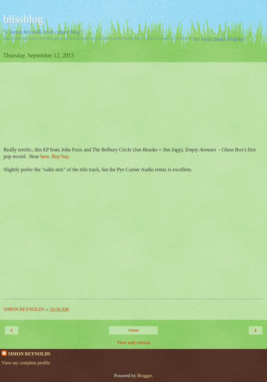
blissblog (23, 19)
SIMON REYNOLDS (29, 353)
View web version (133, 342)
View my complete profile (26, 362)
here (44, 156)
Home (133, 330)
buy (65, 156)
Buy (56, 156)
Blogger (144, 375)
